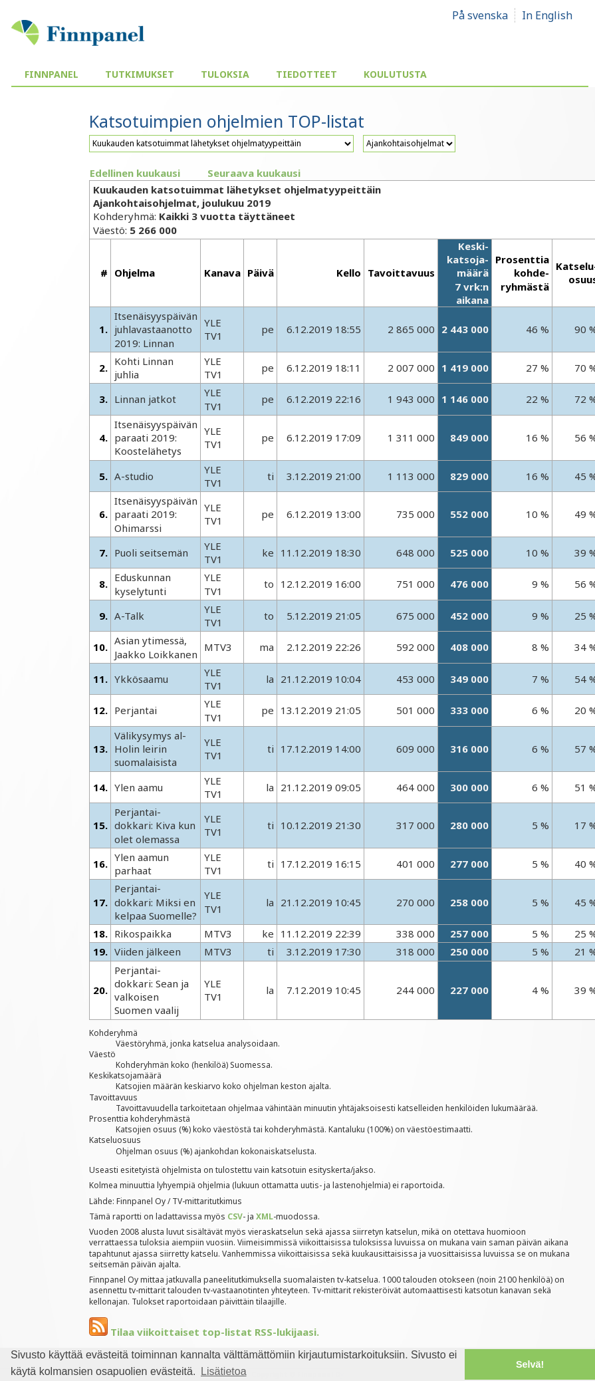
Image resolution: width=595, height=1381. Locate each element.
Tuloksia (225, 74)
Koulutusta (395, 74)
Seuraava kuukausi (253, 173)
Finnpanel (51, 74)
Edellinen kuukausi (135, 173)
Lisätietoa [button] (224, 1371)
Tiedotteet (306, 74)
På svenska (480, 15)
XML (264, 1216)
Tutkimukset (139, 74)
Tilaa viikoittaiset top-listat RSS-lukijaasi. (204, 1331)
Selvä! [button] (530, 1364)
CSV (235, 1216)
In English (547, 15)
